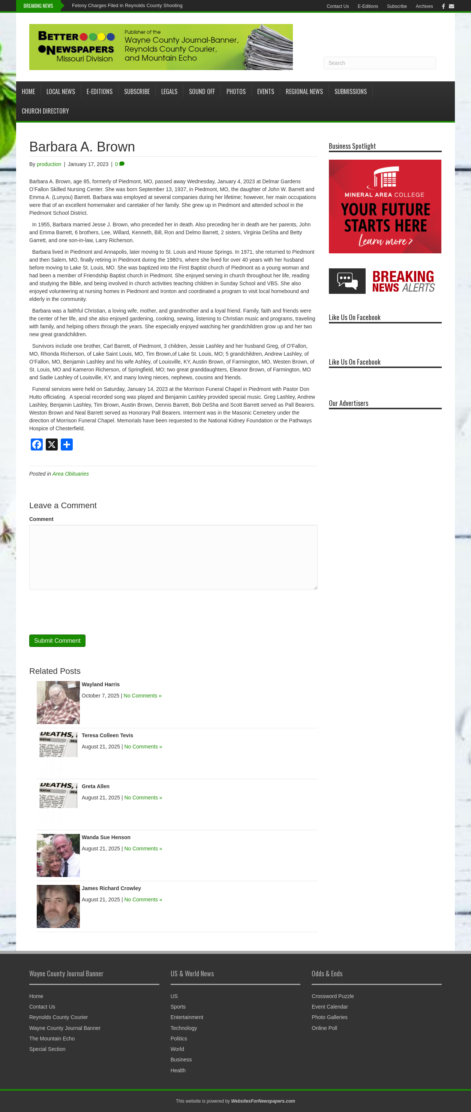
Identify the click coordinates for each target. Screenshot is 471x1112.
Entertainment (187, 1017)
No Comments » (143, 696)
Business (181, 1060)
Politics (179, 1039)
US (174, 996)
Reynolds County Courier (58, 1017)
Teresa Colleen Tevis (107, 735)
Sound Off (202, 91)
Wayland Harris (101, 684)
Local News (60, 91)
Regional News (304, 91)
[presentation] (86, 612)
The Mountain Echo (52, 1039)
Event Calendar (330, 1007)
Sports (178, 1007)
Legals (169, 91)
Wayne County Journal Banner (64, 1028)
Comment (41, 519)
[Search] (380, 63)
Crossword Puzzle (333, 996)
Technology (184, 1028)
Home (28, 91)
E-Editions (368, 6)
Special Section (47, 1049)
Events (265, 91)
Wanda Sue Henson (106, 837)
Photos (236, 91)
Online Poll (324, 1028)
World (177, 1049)
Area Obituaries (70, 474)
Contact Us (338, 6)
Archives (424, 6)
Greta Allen (96, 786)
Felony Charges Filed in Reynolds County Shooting (127, 5)
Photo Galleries (330, 1017)
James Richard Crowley (111, 888)
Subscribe (397, 6)
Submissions (350, 91)
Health (178, 1070)
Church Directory (45, 110)
